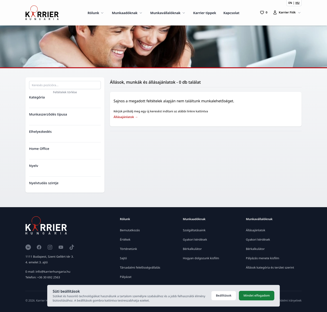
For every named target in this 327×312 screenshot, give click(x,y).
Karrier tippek (204, 12)
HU (297, 3)
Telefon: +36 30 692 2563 (42, 277)
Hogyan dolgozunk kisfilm (201, 258)
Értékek (125, 239)
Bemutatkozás (130, 230)
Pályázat (125, 277)
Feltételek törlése (65, 92)
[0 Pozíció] (263, 12)
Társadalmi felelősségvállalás (140, 267)
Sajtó (123, 258)
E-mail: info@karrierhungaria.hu (47, 271)
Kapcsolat (231, 12)
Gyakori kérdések (195, 239)
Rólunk (96, 12)
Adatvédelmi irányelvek (287, 300)
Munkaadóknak (127, 12)
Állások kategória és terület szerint (270, 267)
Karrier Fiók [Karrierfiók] (287, 12)
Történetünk (128, 249)
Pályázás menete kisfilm (262, 258)
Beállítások (223, 295)
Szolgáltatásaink (194, 230)
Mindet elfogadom (256, 295)
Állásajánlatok (126, 117)
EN (290, 3)
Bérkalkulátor (192, 249)
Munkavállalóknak (168, 12)
